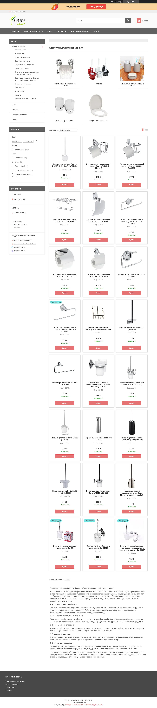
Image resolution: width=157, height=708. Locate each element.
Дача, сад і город (22, 68)
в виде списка (146, 130)
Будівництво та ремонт (24, 84)
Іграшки (18, 95)
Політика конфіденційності (93, 705)
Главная (15, 31)
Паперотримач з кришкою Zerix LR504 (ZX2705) (64, 275)
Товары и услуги (32, 31)
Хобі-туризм (19, 91)
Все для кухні (20, 53)
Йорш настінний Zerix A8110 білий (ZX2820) (64, 492)
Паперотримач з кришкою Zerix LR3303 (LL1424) (98, 220)
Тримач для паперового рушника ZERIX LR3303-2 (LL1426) (132, 221)
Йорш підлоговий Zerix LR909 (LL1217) (65, 439)
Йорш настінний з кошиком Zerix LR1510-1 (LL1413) (132, 384)
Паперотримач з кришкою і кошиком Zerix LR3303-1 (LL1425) (132, 166)
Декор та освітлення (23, 61)
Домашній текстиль (22, 57)
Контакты (61, 31)
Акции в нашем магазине (14, 681)
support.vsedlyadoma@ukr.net (25, 244)
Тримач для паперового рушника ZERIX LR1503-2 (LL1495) (65, 329)
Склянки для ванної (64, 121)
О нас (49, 31)
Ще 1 (16, 176)
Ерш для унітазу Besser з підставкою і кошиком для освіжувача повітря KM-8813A (131, 548)
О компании (9, 687)
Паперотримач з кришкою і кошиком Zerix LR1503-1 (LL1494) (98, 166)
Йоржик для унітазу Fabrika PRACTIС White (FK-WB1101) (64, 165)
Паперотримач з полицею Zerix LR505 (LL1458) (64, 220)
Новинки (8, 690)
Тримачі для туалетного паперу (64, 85)
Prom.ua (90, 700)
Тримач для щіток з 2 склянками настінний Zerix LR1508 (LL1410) (98, 385)
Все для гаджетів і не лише (25, 99)
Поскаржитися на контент (74, 705)
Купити (64, 184)
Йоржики (98, 84)
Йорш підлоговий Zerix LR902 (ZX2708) (98, 439)
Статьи (15, 120)
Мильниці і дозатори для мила (132, 85)
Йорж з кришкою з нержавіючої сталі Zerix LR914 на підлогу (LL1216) (131, 493)
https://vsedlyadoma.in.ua (23, 240)
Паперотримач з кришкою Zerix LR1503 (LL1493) (98, 275)
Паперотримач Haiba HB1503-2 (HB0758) (65, 384)
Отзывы (15, 110)
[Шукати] (128, 20)
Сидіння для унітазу (98, 121)
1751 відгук (118, 2)
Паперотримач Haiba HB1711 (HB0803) (131, 328)
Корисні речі (19, 87)
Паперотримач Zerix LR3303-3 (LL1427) (131, 275)
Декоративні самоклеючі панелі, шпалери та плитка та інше (27, 79)
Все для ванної (21, 50)
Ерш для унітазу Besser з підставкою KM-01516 (98, 547)
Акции (96, 31)
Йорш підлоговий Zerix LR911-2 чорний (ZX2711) (132, 439)
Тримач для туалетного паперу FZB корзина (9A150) (98, 328)
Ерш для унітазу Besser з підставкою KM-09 (64, 547)
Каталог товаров (11, 684)
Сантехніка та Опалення (24, 65)
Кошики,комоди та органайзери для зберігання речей (27, 73)
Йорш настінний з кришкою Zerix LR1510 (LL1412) (98, 492)
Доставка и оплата (80, 31)
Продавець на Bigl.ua (78, 702)
